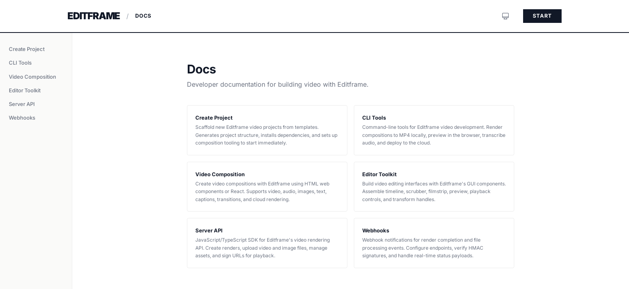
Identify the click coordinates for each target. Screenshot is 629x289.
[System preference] (505, 16)
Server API (22, 104)
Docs (143, 15)
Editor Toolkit (25, 90)
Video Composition (32, 76)
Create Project (27, 49)
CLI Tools (20, 62)
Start (542, 15)
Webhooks (22, 117)
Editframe (93, 16)
